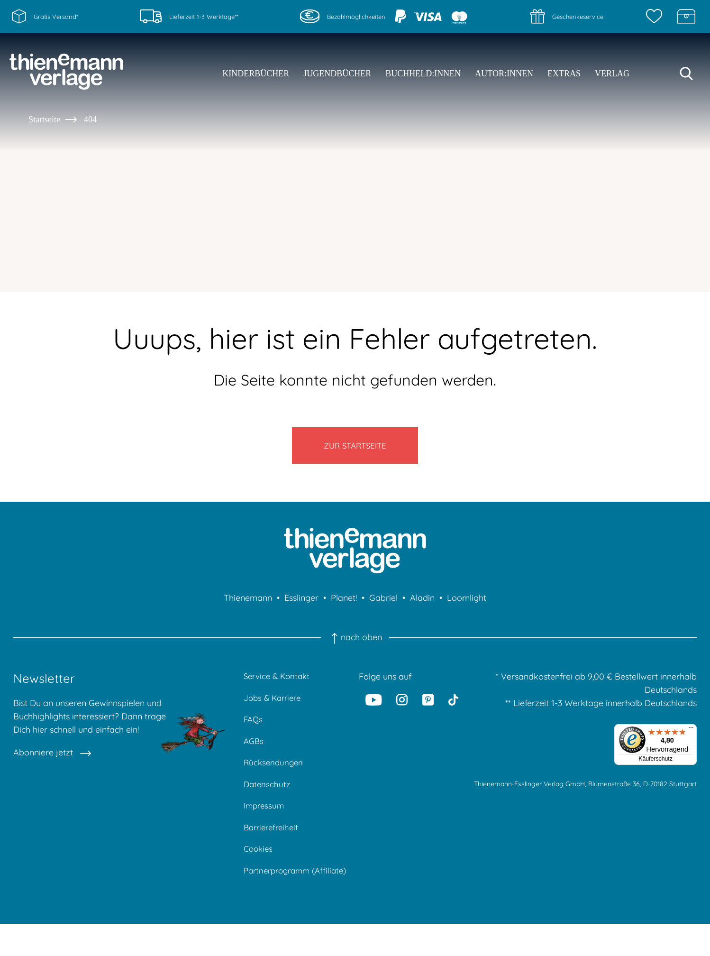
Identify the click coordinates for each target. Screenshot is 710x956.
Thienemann (248, 604)
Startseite (44, 119)
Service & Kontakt (279, 683)
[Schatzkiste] (686, 16)
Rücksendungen (275, 774)
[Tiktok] (453, 706)
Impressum (265, 820)
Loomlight (466, 604)
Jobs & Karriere (274, 706)
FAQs (254, 729)
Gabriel (383, 604)
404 (90, 119)
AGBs (254, 751)
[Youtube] (373, 706)
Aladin (422, 604)
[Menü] (691, 737)
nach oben (355, 644)
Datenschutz (268, 797)
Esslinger (301, 604)
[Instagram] (402, 706)
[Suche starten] (686, 73)
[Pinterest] (428, 706)
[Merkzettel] (656, 16)
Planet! (344, 604)
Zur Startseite (355, 448)
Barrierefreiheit (273, 842)
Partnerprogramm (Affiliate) (280, 895)
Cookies (259, 865)
